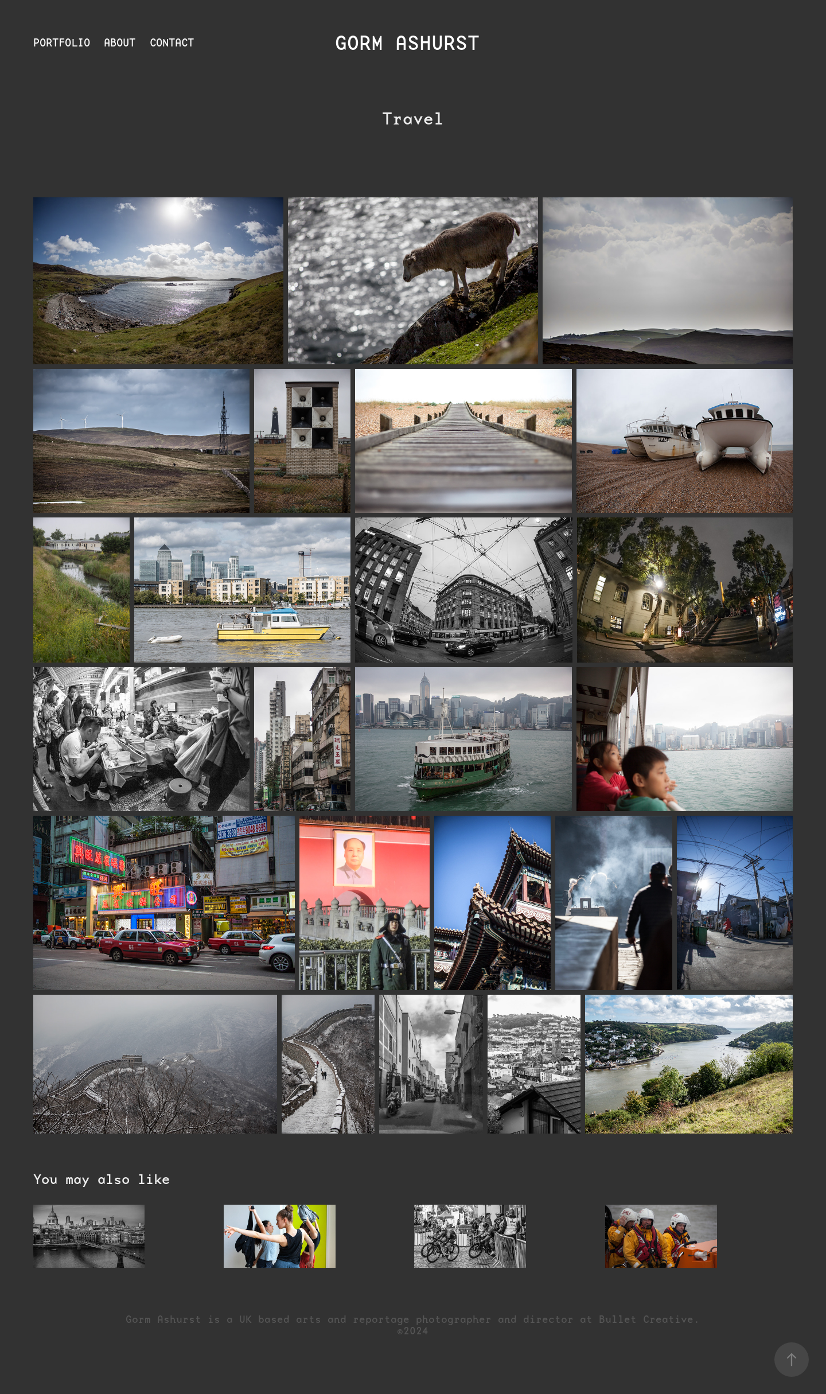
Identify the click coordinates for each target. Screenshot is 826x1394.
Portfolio (61, 43)
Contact (172, 43)
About (119, 43)
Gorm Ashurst (413, 43)
